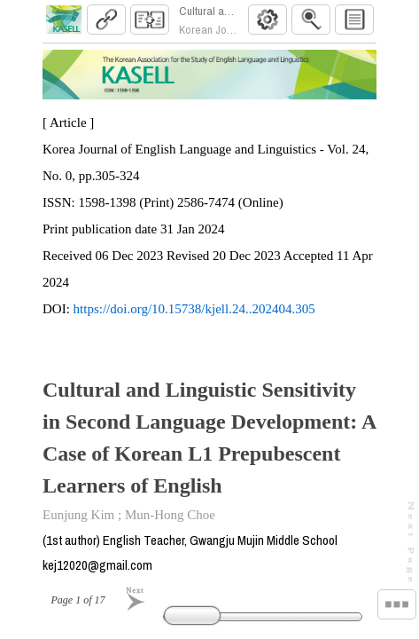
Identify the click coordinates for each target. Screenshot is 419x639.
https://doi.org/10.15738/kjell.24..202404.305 (194, 316)
